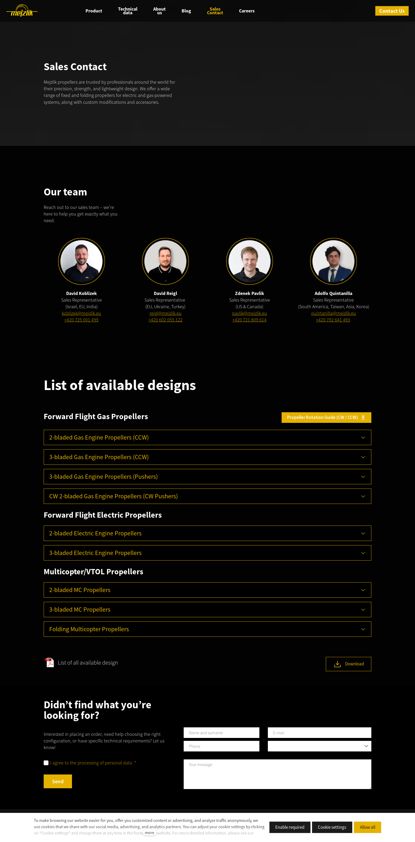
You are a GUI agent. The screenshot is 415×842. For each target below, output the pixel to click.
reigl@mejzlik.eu (166, 314)
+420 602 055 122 (165, 321)
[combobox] (319, 747)
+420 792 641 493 (333, 321)
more (149, 832)
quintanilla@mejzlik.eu (333, 314)
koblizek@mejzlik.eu (81, 314)
